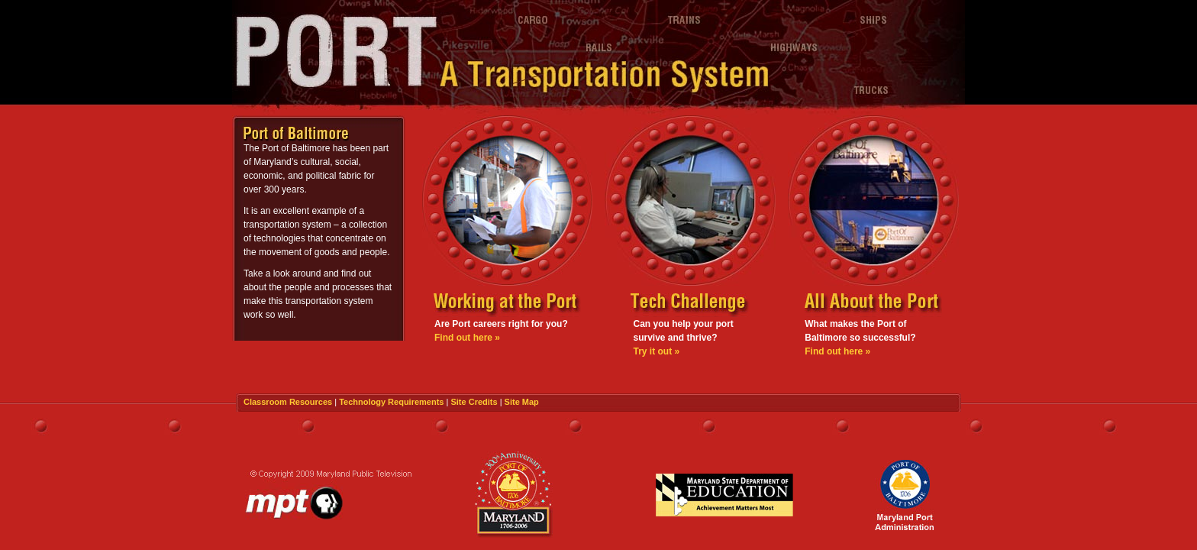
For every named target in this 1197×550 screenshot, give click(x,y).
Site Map (522, 401)
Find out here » (467, 337)
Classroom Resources (288, 401)
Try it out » (657, 351)
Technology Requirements (391, 401)
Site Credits (473, 401)
